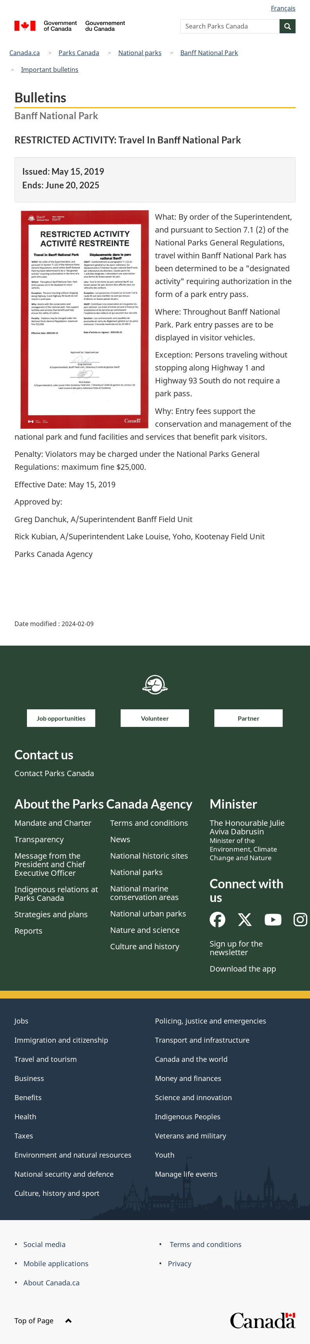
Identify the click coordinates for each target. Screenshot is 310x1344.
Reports (28, 930)
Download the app (243, 968)
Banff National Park (209, 52)
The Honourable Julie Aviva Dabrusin (247, 840)
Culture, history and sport (57, 1193)
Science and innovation (193, 1097)
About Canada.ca (51, 1282)
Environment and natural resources (73, 1155)
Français (283, 8)
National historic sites (149, 855)
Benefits (28, 1097)
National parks (140, 52)
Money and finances (188, 1078)
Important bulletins (49, 69)
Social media (44, 1244)
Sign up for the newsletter (236, 947)
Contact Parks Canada (54, 773)
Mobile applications (56, 1263)
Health (25, 1116)
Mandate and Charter (52, 823)
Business (29, 1078)
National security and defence (64, 1174)
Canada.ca (24, 52)
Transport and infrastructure (202, 1040)
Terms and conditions (149, 823)
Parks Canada (79, 52)
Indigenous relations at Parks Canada (56, 893)
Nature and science (145, 930)
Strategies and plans (51, 914)
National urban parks (148, 913)
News (120, 839)
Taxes (23, 1135)
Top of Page (43, 1320)
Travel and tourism (45, 1059)
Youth (165, 1155)
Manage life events (186, 1174)
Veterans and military (190, 1135)
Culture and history (144, 946)
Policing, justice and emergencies (210, 1020)
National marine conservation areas (144, 892)
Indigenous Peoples (188, 1116)
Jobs (21, 1020)
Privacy (179, 1263)
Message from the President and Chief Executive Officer (49, 864)
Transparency (39, 839)
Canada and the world (191, 1059)
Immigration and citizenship (61, 1040)
